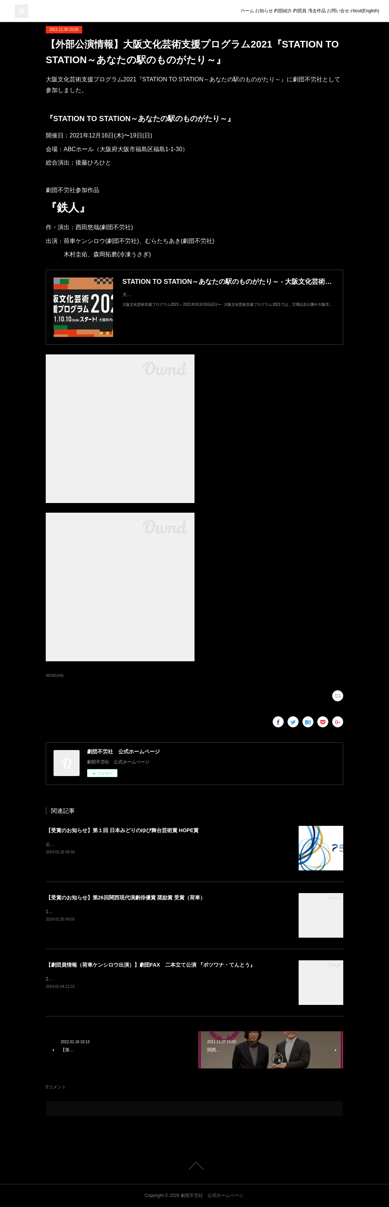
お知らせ (209, 11)
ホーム (182, 11)
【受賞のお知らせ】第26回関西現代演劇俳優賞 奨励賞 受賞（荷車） (125, 898)
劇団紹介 (238, 11)
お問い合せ (323, 11)
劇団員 (265, 11)
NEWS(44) (55, 676)
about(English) (359, 11)
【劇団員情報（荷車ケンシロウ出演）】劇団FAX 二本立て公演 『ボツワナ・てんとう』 (150, 965)
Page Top (194, 1166)
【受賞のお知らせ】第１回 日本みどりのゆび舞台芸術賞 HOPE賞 (122, 830)
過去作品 (292, 11)
